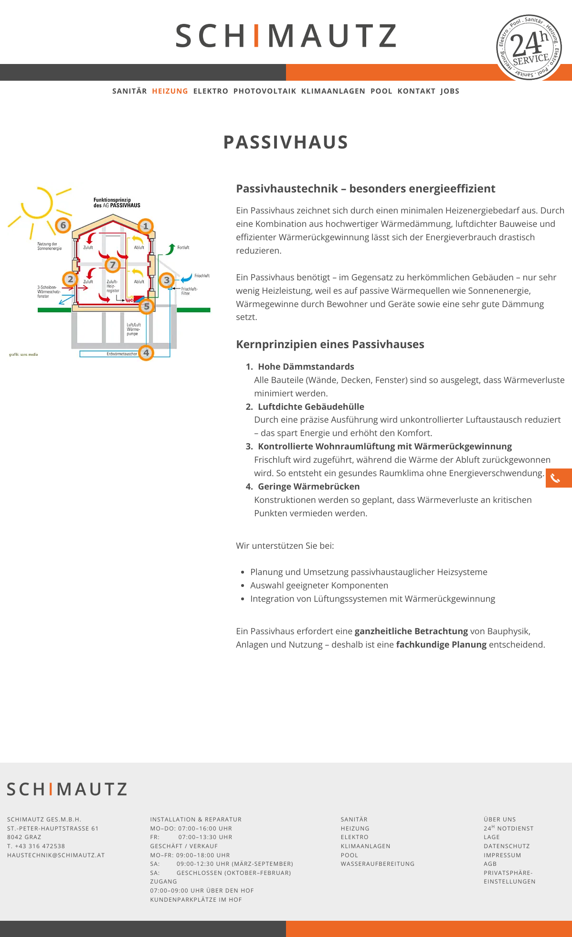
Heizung (170, 91)
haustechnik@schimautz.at (56, 855)
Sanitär (129, 91)
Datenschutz (507, 846)
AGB (490, 864)
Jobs (450, 91)
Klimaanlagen (333, 91)
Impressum (502, 855)
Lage (492, 837)
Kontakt (417, 91)
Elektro (211, 91)
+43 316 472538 (40, 846)
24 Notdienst (509, 828)
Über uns (500, 819)
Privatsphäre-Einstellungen (510, 877)
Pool (382, 91)
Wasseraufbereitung (378, 864)
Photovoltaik (265, 91)
